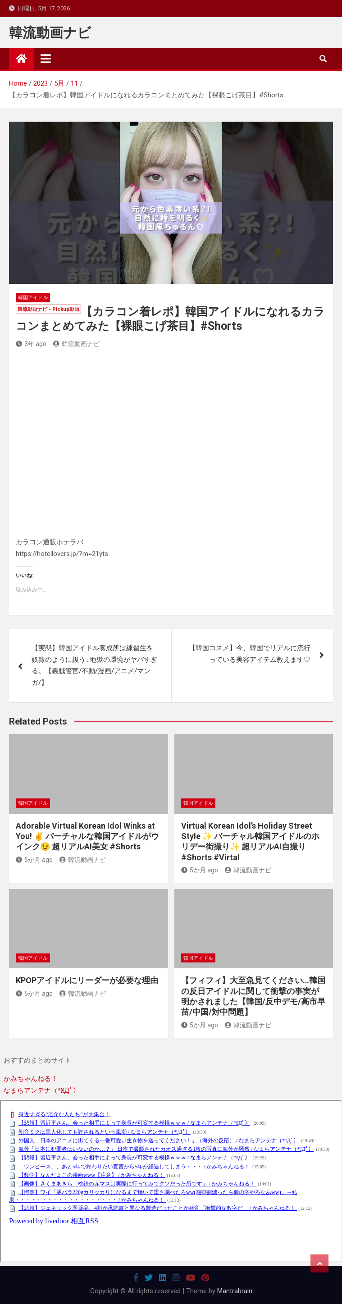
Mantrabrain (234, 1291)
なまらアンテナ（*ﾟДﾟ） (42, 1090)
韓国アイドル (33, 298)
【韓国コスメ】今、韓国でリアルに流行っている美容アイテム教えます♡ (249, 654)
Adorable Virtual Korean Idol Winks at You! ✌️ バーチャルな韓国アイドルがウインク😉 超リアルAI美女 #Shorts (87, 836)
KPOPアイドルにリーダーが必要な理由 (87, 980)
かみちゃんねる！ (31, 1079)
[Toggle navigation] (46, 58)
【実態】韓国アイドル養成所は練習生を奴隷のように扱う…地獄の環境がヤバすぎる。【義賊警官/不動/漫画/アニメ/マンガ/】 (94, 665)
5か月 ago (34, 859)
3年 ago (31, 343)
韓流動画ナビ (50, 33)
